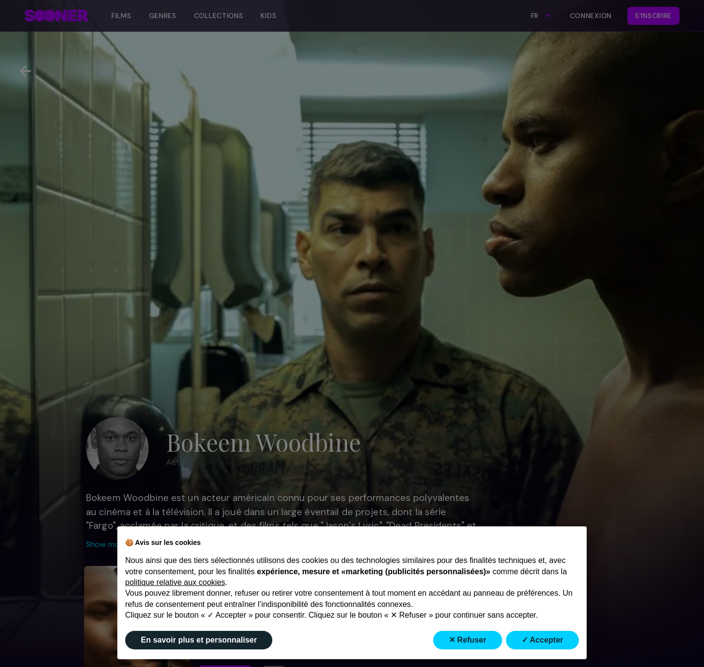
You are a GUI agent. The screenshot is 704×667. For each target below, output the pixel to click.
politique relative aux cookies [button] (175, 582)
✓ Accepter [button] (542, 640)
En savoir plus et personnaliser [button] (199, 640)
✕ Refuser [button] (467, 640)
